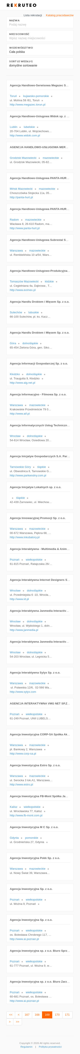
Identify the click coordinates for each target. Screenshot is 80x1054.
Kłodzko (15, 374)
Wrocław (15, 436)
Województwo (21, 47)
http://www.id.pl (19, 599)
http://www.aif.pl (20, 413)
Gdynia (14, 837)
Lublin (13, 127)
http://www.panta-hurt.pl (25, 228)
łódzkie (49, 281)
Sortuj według (21, 61)
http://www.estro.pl (21, 784)
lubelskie (29, 127)
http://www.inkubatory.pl (24, 537)
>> (17, 1021)
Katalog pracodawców (60, 15)
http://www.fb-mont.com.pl (26, 815)
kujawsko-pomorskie (36, 96)
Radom (14, 219)
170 (57, 1014)
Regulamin (26, 1046)
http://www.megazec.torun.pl (27, 104)
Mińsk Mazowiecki (21, 188)
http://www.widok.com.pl (25, 135)
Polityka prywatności (50, 1046)
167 (27, 1014)
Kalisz (13, 806)
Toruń (13, 96)
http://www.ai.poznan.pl (24, 939)
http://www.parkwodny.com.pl (28, 475)
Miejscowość (19, 34)
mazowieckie (51, 157)
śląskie (41, 466)
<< (10, 1014)
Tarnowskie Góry (20, 466)
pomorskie (31, 837)
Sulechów (16, 312)
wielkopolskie (34, 559)
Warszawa (16, 250)
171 (67, 1014)
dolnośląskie (30, 343)
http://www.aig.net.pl (22, 382)
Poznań (14, 559)
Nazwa (14, 20)
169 (47, 1014)
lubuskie (33, 312)
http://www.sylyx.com (23, 691)
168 (37, 1014)
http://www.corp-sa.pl (23, 753)
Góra (13, 343)
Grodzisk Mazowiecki (23, 157)
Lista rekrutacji (33, 15)
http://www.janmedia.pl (24, 630)
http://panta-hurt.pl (21, 197)
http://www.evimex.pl (23, 290)
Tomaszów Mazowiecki (24, 281)
